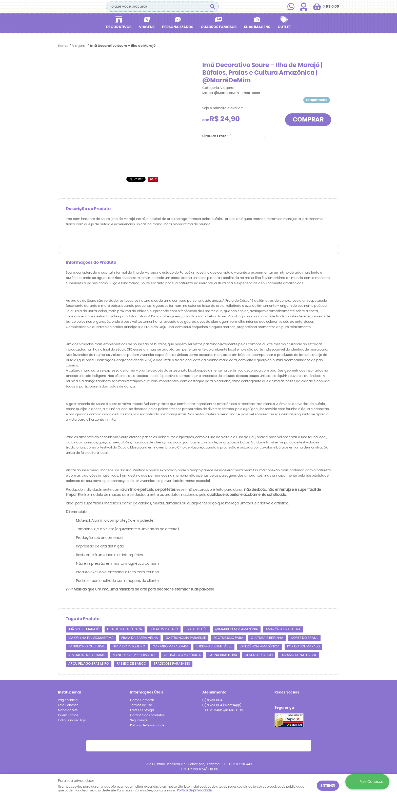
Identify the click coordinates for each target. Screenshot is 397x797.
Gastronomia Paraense (186, 638)
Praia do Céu (197, 629)
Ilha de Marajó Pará (124, 629)
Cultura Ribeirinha (267, 638)
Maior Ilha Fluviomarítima (91, 638)
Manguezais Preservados (134, 655)
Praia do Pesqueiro (128, 646)
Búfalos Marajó (164, 629)
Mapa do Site (67, 710)
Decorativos (118, 27)
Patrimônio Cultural (86, 646)
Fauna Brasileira (222, 655)
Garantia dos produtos (147, 715)
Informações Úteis (147, 692)
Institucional (69, 692)
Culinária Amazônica (182, 655)
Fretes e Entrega (142, 710)
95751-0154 (212, 700)
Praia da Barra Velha (139, 638)
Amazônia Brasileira (283, 629)
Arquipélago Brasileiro (88, 663)
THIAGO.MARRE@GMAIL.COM (222, 710)
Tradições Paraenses (172, 663)
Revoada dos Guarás (86, 655)
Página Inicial (68, 700)
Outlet (284, 27)
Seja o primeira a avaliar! (222, 108)
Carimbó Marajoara (170, 646)
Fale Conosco (68, 705)
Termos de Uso (141, 705)
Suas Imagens (257, 27)
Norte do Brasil (304, 638)
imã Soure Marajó (84, 629)
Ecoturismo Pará (228, 638)
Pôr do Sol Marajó (303, 646)
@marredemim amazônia (236, 629)
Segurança (138, 720)
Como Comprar (142, 700)
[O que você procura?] (212, 7)
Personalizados (177, 27)
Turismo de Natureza (298, 655)
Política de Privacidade (147, 725)
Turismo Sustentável (214, 646)
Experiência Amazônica (260, 646)
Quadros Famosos (218, 27)
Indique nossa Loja (72, 720)
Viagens (146, 27)
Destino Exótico (259, 655)
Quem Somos (68, 715)
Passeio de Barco (131, 663)
